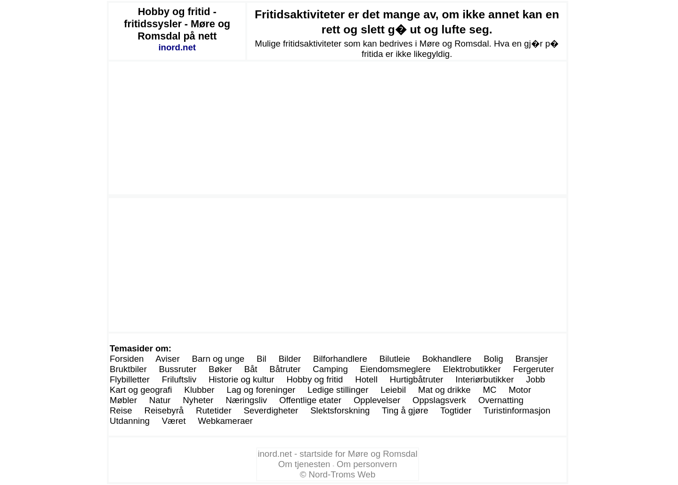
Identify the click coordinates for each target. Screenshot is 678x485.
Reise (121, 410)
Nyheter (198, 400)
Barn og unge (218, 359)
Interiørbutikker (484, 379)
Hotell (366, 379)
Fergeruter (533, 369)
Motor (519, 390)
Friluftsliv (179, 379)
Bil (261, 359)
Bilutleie (394, 359)
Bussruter (177, 369)
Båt (250, 369)
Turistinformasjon (517, 410)
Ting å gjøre (405, 410)
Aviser (167, 359)
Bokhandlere (447, 359)
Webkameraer (225, 421)
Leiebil (393, 390)
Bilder (290, 359)
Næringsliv (246, 400)
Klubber (199, 390)
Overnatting (501, 400)
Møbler (123, 400)
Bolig (493, 359)
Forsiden (127, 359)
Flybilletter (130, 379)
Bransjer (531, 359)
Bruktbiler (128, 369)
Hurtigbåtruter (417, 379)
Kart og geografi (141, 390)
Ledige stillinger (337, 390)
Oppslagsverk (439, 400)
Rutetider (214, 410)
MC (489, 390)
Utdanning (130, 421)
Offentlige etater (310, 400)
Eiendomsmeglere (395, 369)
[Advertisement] (337, 128)
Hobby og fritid (314, 379)
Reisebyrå (164, 410)
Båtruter (284, 369)
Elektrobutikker (472, 369)
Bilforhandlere (340, 359)
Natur (160, 400)
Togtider (455, 410)
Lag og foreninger (260, 390)
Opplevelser (377, 400)
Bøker (220, 369)
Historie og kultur (241, 379)
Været (174, 421)
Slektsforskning (340, 410)
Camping (330, 369)
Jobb (535, 379)
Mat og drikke (444, 390)
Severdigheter (270, 410)
